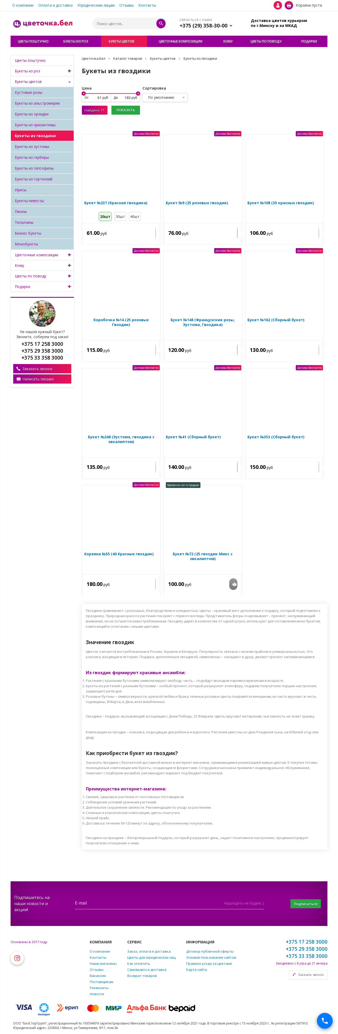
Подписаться (302, 903)
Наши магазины (103, 963)
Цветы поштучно (30, 60)
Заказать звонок (37, 368)
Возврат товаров (142, 975)
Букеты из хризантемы (35, 124)
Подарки (22, 286)
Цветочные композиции (36, 254)
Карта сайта (196, 969)
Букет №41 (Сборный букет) (192, 438)
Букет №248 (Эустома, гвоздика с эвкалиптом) (121, 440)
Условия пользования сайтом (211, 957)
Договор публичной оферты (210, 951)
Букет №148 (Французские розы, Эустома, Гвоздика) (203, 323)
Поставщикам (101, 981)
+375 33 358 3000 (306, 956)
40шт (134, 217)
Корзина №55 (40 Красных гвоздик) (118, 555)
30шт (120, 217)
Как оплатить (138, 963)
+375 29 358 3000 (306, 948)
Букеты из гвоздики (35, 135)
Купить (147, 234)
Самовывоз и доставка (146, 969)
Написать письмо (38, 378)
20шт (105, 217)
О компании (23, 5)
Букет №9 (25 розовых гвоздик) (196, 204)
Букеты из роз (27, 70)
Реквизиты (99, 987)
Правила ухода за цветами (209, 963)
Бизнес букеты (28, 233)
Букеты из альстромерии (37, 103)
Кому (19, 265)
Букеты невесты (29, 200)
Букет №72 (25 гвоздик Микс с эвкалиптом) (203, 557)
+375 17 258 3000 (306, 941)
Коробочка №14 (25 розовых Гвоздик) (120, 321)
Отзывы (126, 5)
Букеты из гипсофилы (34, 168)
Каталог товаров (127, 58)
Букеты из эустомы (32, 146)
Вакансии (98, 975)
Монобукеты (26, 243)
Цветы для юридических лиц (151, 957)
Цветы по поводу (30, 275)
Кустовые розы (28, 92)
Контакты (147, 5)
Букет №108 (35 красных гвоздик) (279, 204)
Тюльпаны (24, 222)
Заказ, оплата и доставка (149, 951)
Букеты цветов (28, 81)
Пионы (21, 211)
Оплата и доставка (55, 5)
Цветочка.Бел (93, 58)
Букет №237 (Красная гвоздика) (114, 204)
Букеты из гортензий (33, 178)
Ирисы (20, 189)
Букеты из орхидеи (32, 114)
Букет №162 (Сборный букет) (274, 321)
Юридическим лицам (96, 5)
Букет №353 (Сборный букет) (274, 438)
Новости (97, 993)
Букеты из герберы (32, 157)
